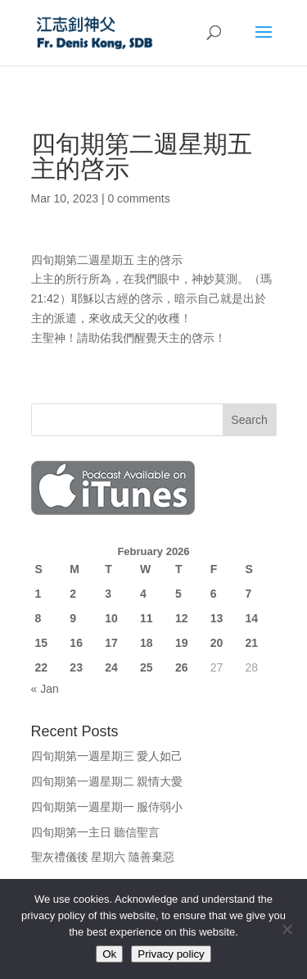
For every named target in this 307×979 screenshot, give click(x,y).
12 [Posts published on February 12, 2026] (181, 618)
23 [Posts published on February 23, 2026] (76, 667)
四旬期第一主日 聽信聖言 (95, 832)
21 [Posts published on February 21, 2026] (252, 642)
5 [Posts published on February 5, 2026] (178, 593)
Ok (109, 954)
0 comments (138, 198)
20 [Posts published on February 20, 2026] (216, 642)
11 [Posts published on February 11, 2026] (146, 618)
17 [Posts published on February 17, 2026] (111, 642)
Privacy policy (171, 954)
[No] (286, 929)
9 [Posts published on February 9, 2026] (73, 618)
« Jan (45, 688)
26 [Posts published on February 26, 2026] (181, 667)
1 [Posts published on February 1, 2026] (38, 593)
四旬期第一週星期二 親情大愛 (107, 781)
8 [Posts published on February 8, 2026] (38, 618)
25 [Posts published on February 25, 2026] (146, 667)
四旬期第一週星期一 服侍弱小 (107, 806)
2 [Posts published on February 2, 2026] (73, 593)
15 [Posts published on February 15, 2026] (41, 642)
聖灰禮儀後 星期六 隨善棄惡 (103, 856)
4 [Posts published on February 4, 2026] (143, 593)
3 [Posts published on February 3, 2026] (108, 593)
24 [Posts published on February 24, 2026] (111, 667)
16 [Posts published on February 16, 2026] (76, 642)
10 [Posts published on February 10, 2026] (111, 618)
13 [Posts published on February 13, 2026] (216, 618)
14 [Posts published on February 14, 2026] (252, 618)
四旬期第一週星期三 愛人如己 (107, 756)
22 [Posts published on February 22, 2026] (41, 667)
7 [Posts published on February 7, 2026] (249, 593)
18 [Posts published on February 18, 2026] (146, 642)
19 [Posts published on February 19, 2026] (181, 642)
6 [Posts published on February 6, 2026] (213, 593)
